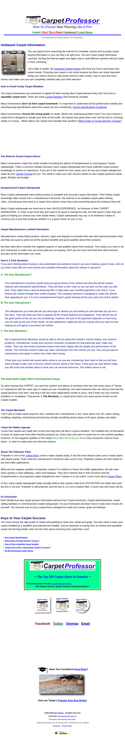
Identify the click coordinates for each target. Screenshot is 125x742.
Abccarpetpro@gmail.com (67, 716)
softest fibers (32, 455)
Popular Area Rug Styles (72, 700)
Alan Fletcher (59, 713)
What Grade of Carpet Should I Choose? (100, 121)
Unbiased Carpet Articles (67, 68)
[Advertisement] (62, 4)
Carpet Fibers (114, 476)
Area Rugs (81, 669)
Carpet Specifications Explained (90, 107)
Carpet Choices (24, 174)
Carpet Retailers (54, 96)
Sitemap (72, 623)
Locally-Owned (58, 584)
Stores (68, 584)
